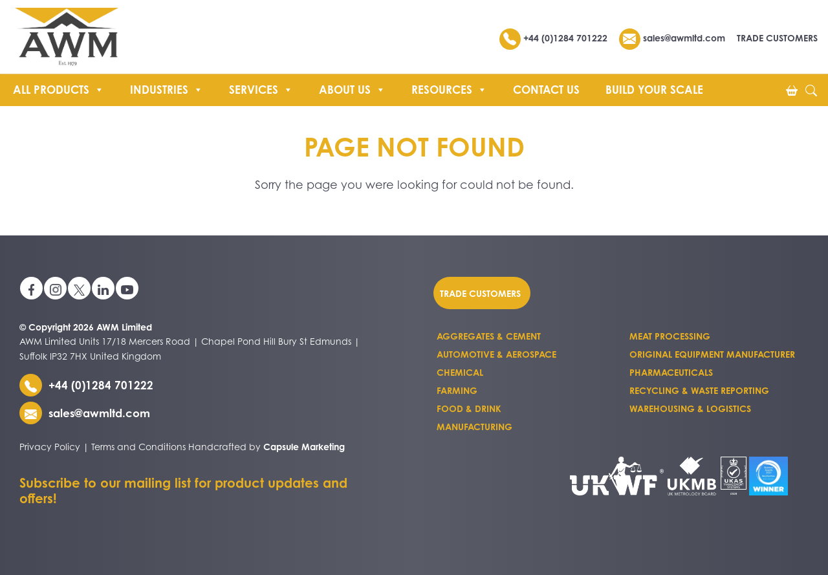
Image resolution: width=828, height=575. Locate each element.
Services (261, 88)
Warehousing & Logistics (690, 408)
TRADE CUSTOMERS (777, 37)
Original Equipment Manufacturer (712, 354)
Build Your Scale (654, 89)
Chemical (460, 372)
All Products (58, 88)
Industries (166, 88)
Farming (457, 390)
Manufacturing (474, 426)
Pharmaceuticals (671, 372)
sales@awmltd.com (672, 37)
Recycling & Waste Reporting (699, 390)
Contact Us (546, 89)
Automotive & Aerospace (496, 354)
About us (352, 88)
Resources (449, 88)
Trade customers (480, 293)
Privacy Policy (49, 446)
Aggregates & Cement (489, 336)
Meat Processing (669, 336)
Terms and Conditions (138, 446)
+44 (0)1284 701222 (554, 37)
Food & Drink (469, 408)
